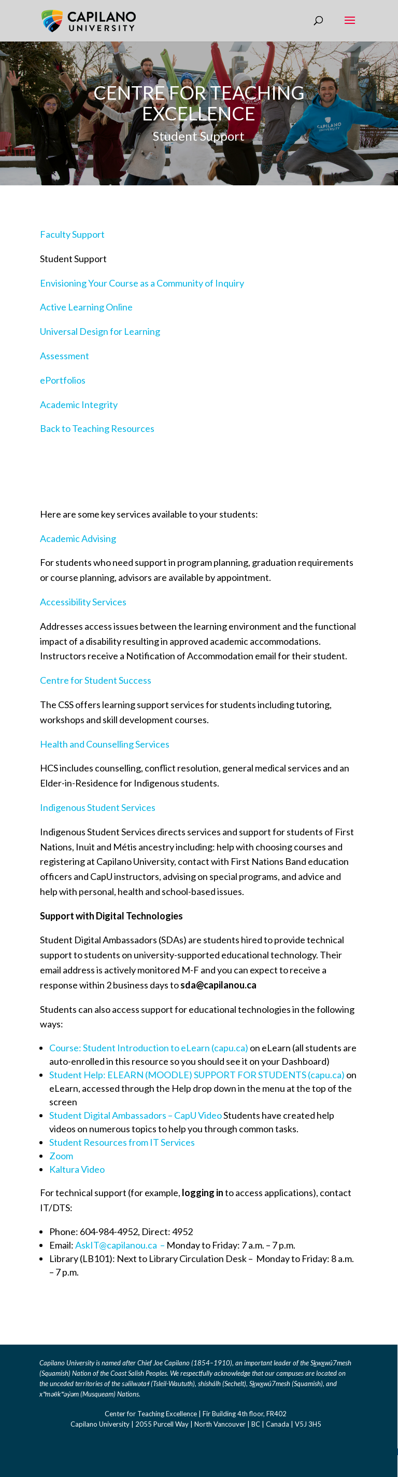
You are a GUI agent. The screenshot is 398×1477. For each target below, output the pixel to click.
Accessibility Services (83, 601)
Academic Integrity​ (79, 404)
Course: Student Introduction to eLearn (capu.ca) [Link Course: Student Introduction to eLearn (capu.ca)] (148, 1047)
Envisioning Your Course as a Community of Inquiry (142, 283)
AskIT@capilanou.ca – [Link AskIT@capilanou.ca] (120, 1245)
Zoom (61, 1155)
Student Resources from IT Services (122, 1142)
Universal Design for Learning (100, 331)
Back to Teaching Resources (97, 428)
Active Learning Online (86, 307)
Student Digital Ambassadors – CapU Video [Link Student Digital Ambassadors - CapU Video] (135, 1115)
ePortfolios (63, 380)
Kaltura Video (77, 1169)
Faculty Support (72, 234)
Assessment (64, 355)
